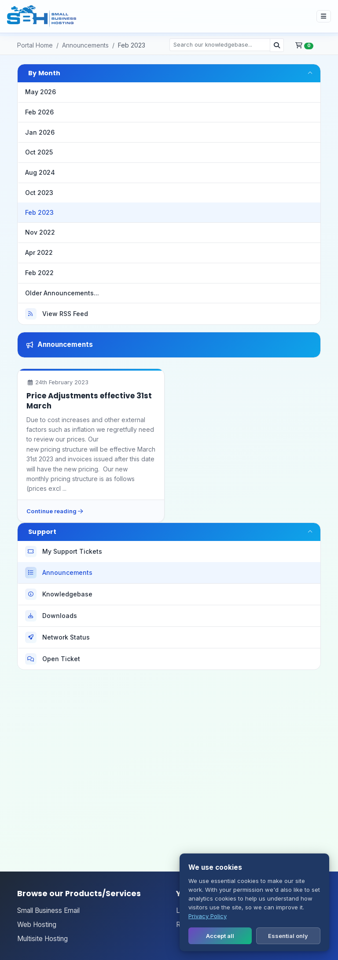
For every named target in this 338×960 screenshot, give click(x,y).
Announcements (85, 45)
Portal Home (35, 45)
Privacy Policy (207, 916)
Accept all (220, 935)
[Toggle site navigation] (323, 16)
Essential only (288, 935)
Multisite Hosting (42, 938)
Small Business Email (48, 910)
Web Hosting (36, 924)
